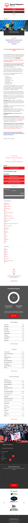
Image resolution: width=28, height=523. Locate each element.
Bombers (5, 367)
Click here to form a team (14, 176)
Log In (14, 14)
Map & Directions (14, 280)
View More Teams (14, 419)
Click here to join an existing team (14, 179)
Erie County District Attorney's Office (9, 218)
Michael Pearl (6, 324)
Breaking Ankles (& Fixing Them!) (8, 212)
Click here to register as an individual (14, 182)
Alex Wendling (6, 326)
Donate (14, 485)
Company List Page (14, 186)
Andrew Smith (6, 256)
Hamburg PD (5, 221)
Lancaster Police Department (8, 225)
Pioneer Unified (6, 403)
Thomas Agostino (6, 258)
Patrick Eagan (6, 254)
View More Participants (14, 343)
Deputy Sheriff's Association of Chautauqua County (11, 223)
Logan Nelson (6, 340)
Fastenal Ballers (6, 239)
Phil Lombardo (6, 338)
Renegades (5, 210)
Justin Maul (6, 335)
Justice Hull (5, 261)
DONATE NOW (13, 315)
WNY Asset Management (7, 206)
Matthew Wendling (7, 333)
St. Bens (5, 234)
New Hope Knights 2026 (7, 208)
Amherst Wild (6, 236)
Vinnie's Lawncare (6, 232)
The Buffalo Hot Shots (7, 204)
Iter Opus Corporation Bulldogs (8, 353)
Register (14, 9)
